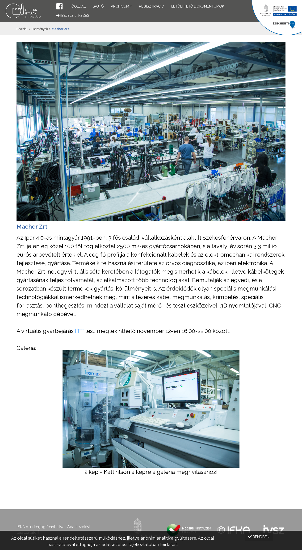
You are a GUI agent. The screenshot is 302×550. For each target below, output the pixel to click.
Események (39, 29)
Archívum (120, 6)
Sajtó (98, 6)
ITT (79, 331)
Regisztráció (151, 6)
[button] (59, 7)
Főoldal (78, 6)
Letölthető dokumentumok (197, 6)
